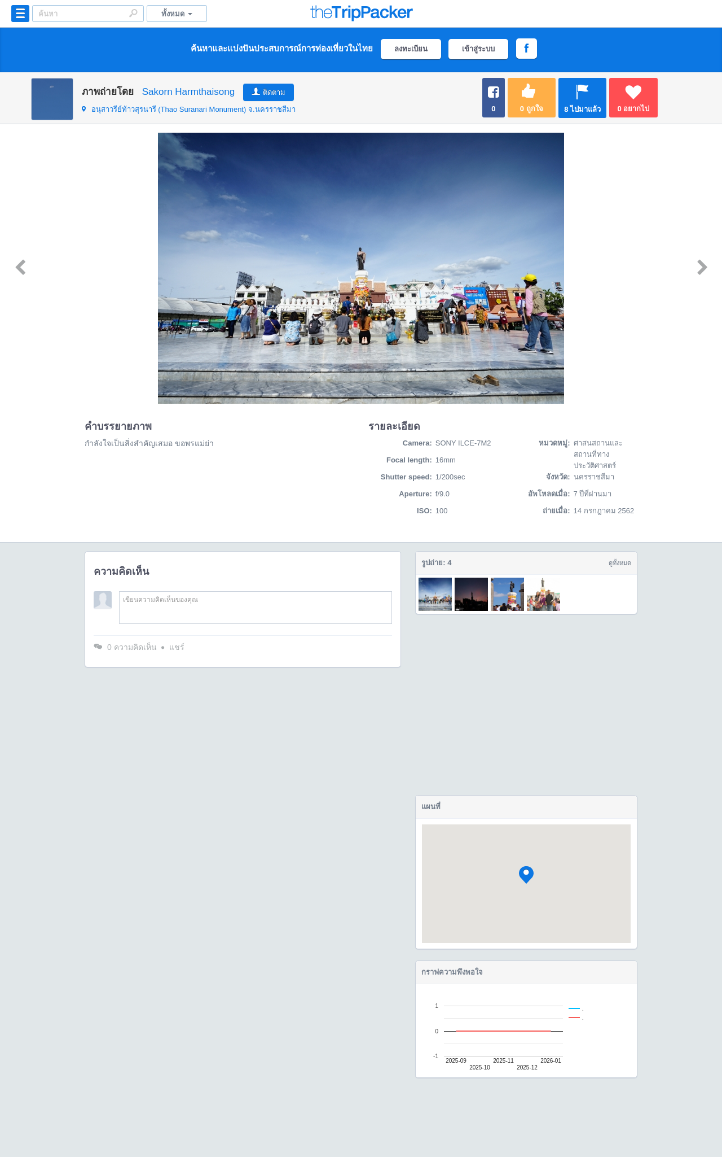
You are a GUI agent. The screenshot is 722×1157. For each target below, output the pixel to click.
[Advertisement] (526, 705)
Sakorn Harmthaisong (188, 91)
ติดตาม (274, 92)
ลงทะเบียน (411, 49)
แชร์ (176, 647)
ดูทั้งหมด (620, 563)
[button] (526, 875)
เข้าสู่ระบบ (478, 49)
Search (133, 13)
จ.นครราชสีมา (189, 109)
